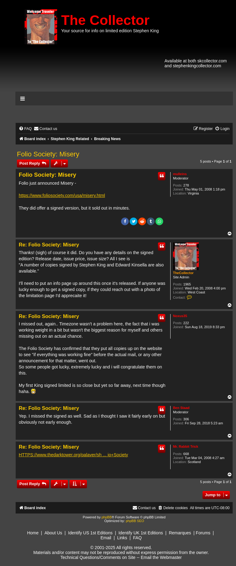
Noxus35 (180, 316)
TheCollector (183, 273)
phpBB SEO (135, 521)
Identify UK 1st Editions (140, 532)
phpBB (106, 517)
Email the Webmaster (161, 557)
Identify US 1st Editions (90, 532)
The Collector (105, 20)
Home (32, 532)
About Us (53, 532)
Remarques (180, 532)
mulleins (180, 174)
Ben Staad (181, 408)
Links (122, 537)
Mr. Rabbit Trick (185, 446)
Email (105, 537)
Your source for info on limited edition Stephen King (110, 30)
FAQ (137, 537)
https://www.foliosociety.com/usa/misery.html (62, 195)
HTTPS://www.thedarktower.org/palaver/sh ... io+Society (73, 454)
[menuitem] (25, 129)
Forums (203, 532)
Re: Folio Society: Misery (49, 244)
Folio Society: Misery (48, 154)
